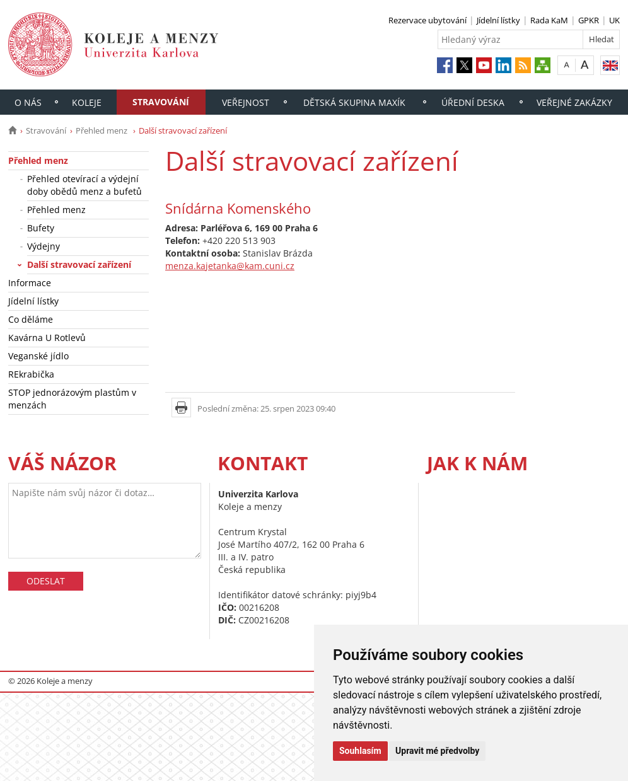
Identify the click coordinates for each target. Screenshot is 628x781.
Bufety (40, 228)
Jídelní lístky (498, 20)
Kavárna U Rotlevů (47, 338)
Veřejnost (245, 102)
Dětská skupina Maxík (354, 102)
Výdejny (43, 246)
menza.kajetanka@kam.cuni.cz (229, 266)
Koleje (87, 102)
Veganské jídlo (38, 356)
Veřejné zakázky (574, 102)
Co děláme (30, 319)
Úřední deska (472, 102)
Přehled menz (102, 130)
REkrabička (31, 374)
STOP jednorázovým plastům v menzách (72, 398)
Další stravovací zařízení (79, 264)
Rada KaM (549, 20)
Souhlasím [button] (360, 751)
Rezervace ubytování (427, 20)
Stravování (160, 102)
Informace (29, 283)
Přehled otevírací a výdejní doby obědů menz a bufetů (84, 185)
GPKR (588, 20)
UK (614, 20)
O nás (28, 102)
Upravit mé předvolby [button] (437, 751)
